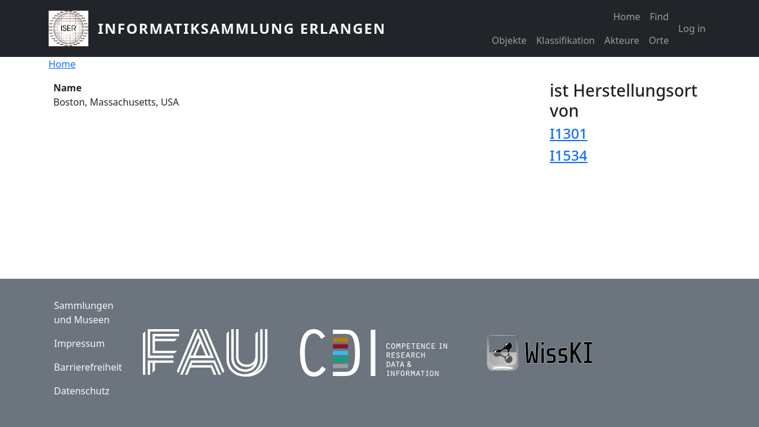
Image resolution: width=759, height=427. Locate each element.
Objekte (509, 40)
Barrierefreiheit (88, 367)
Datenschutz (82, 390)
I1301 (568, 133)
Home (626, 16)
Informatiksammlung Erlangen (242, 28)
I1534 (568, 155)
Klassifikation (565, 40)
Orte (659, 40)
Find (659, 16)
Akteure (621, 40)
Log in (692, 28)
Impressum (79, 343)
